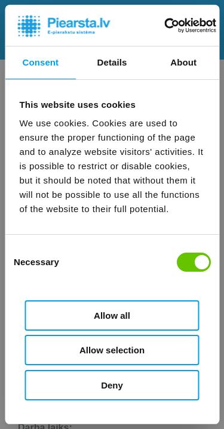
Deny (112, 385)
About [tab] (183, 62)
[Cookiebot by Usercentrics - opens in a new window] (165, 25)
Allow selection (112, 350)
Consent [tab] (40, 62)
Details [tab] (112, 62)
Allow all (112, 315)
